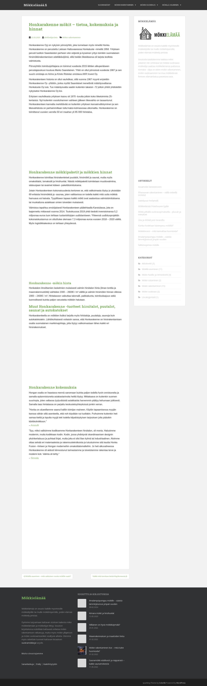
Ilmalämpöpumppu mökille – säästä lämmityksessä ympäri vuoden (154, 238)
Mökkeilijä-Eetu (51, 37)
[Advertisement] (75, 143)
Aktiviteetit (147, 263)
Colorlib (162, 683)
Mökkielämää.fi (35, 5)
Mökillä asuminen (170, 5)
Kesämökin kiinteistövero (150, 186)
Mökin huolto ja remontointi (155, 274)
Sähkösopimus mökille (148, 245)
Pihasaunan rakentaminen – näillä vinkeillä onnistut (157, 193)
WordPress (180, 683)
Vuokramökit (104, 5)
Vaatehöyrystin (50, 664)
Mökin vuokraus (147, 5)
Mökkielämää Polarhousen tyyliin (153, 206)
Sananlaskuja (28, 664)
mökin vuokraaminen (148, 73)
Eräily (38, 664)
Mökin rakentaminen (124, 5)
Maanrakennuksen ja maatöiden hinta (106, 636)
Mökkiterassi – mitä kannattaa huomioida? (158, 231)
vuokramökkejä (29, 642)
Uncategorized (148, 297)
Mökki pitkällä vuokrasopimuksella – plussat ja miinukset (159, 213)
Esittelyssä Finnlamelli (148, 200)
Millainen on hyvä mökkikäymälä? (104, 624)
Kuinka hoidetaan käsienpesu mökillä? (155, 225)
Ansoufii (35, 425)
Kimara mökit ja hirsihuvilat (101, 613)
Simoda (35, 458)
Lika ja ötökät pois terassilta (151, 220)
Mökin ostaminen (150, 280)
